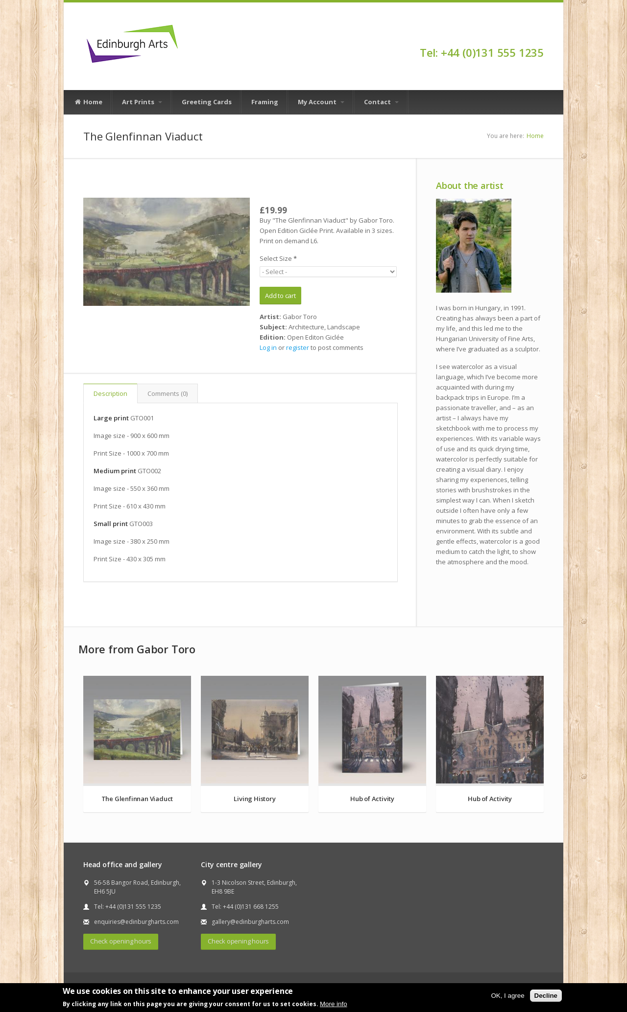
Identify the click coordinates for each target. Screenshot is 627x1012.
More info (333, 1004)
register (297, 347)
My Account (321, 101)
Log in (268, 347)
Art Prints (142, 101)
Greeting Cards (207, 101)
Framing (264, 101)
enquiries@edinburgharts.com (136, 922)
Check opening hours (120, 941)
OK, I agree (507, 995)
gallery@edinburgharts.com (250, 922)
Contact (381, 101)
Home (88, 102)
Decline (545, 995)
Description (110, 393)
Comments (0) (167, 393)
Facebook (539, 35)
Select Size (278, 258)
